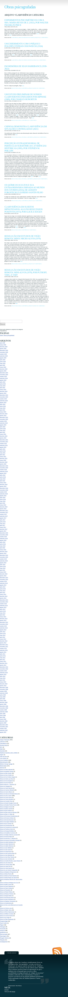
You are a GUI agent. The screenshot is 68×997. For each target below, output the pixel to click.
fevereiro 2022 (3, 436)
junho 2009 (3, 695)
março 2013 (3, 616)
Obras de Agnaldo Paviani (6, 771)
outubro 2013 (3, 603)
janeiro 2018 (3, 508)
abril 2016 (2, 547)
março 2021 (3, 456)
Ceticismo (23, 137)
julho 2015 (2, 564)
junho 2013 (3, 611)
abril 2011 (2, 659)
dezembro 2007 (4, 724)
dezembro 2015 (4, 555)
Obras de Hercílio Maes (6, 836)
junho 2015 (3, 566)
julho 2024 (2, 382)
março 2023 (3, 412)
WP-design (12, 991)
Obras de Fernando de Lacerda (8, 827)
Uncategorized (3, 941)
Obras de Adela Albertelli (6, 769)
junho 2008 (3, 715)
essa (17, 226)
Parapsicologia (4, 921)
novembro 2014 (4, 579)
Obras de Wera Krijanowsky (7, 912)
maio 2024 (2, 385)
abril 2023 (2, 410)
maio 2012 (2, 635)
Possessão (3, 928)
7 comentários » (32, 229)
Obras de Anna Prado (5, 782)
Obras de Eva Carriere (6, 823)
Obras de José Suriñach (6, 859)
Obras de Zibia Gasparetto (7, 919)
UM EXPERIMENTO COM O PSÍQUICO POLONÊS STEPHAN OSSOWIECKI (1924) (23, 44)
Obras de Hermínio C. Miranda (8, 838)
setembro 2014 (4, 583)
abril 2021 (2, 454)
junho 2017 (3, 521)
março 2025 (3, 367)
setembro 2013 (4, 605)
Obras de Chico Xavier (6, 795)
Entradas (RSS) (57, 950)
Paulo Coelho (3, 923)
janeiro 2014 (3, 598)
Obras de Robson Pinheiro (7, 893)
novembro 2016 (4, 534)
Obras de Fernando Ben (6, 825)
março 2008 (3, 719)
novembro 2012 (4, 624)
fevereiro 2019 (3, 484)
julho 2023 (2, 404)
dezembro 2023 (4, 395)
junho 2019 (3, 477)
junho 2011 (3, 656)
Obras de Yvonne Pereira (6, 915)
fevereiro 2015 (3, 574)
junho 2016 (3, 544)
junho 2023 (3, 406)
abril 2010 (2, 680)
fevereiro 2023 (3, 413)
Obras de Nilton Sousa (6, 884)
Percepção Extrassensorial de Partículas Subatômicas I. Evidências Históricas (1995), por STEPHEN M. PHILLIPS (25, 147)
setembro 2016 (4, 538)
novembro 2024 (4, 374)
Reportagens (3, 936)
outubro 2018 (3, 492)
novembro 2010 (4, 669)
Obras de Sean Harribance (7, 899)
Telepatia (2, 940)
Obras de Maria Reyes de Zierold (27, 37)
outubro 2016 (3, 536)
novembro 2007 (4, 726)
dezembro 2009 (4, 687)
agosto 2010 (3, 674)
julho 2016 (2, 542)
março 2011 (3, 661)
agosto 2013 (3, 607)
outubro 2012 (3, 626)
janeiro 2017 (3, 531)
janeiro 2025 (3, 371)
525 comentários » (38, 200)
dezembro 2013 (4, 600)
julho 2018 (2, 497)
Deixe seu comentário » (39, 88)
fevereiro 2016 (3, 551)
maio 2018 (2, 501)
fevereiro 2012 (3, 641)
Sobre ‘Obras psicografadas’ (7, 335)
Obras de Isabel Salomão (6, 844)
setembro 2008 (4, 711)
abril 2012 (2, 637)
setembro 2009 (4, 693)
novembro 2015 (4, 557)
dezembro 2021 (4, 439)
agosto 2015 (3, 562)
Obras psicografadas (20, 7)
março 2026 (3, 344)
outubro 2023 (3, 398)
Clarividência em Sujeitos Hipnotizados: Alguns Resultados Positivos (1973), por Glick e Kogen (23, 209)
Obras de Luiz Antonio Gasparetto (8, 870)
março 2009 (3, 700)
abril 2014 (2, 592)
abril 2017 (2, 525)
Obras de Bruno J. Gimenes (7, 784)
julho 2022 (2, 426)
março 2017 (3, 527)
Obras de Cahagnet (5, 786)
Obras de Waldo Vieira (6, 910)
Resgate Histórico (4, 938)
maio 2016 (2, 546)
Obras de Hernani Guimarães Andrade (10, 840)
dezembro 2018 (4, 488)
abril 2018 (2, 503)
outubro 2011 (3, 648)
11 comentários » (44, 37)
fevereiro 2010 (3, 683)
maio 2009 (2, 696)
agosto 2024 (3, 380)
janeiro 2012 (3, 642)
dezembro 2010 (4, 667)
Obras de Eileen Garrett (6, 808)
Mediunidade (3, 765)
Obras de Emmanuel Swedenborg (8, 816)
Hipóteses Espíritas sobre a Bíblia (8, 752)
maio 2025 (2, 363)
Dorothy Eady (3, 745)
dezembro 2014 (4, 577)
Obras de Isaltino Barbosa (6, 846)
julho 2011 (2, 654)
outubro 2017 (3, 514)
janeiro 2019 (3, 486)
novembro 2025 (4, 352)
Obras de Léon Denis (5, 862)
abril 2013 (2, 615)
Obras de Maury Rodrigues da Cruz (9, 882)
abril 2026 (2, 343)
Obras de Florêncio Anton (6, 829)
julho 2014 (2, 587)
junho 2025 (3, 361)
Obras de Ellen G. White (6, 814)
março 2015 (3, 572)
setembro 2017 (4, 516)
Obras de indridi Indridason (7, 842)
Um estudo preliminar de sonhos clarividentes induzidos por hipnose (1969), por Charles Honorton (25, 96)
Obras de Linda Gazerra (6, 868)
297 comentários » (43, 178)
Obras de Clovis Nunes (6, 797)
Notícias (2, 767)
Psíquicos (37, 37)
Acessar (6, 989)
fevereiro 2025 (3, 369)
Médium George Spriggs (6, 764)
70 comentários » (38, 263)
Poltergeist (2, 926)
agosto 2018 (3, 495)
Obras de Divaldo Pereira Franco (8, 805)
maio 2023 (2, 408)
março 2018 (3, 505)
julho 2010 (2, 676)
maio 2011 (2, 657)
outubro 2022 (3, 421)
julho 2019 (2, 475)
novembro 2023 (4, 397)
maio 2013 (2, 613)
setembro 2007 (4, 730)
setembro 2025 (4, 356)
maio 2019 (2, 479)
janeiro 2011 (3, 665)
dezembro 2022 (4, 417)
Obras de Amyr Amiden (6, 775)
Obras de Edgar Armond (6, 806)
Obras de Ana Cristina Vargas (7, 777)
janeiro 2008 (3, 723)
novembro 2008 (4, 708)
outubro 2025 (3, 354)
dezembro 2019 (4, 466)
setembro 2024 (4, 378)
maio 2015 (2, 568)
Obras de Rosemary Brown (7, 897)
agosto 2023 (3, 402)
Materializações (4, 762)
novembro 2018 (4, 490)
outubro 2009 (3, 691)
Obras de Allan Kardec (6, 773)
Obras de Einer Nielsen (6, 810)
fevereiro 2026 (3, 346)
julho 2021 (2, 449)
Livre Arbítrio (3, 758)
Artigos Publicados (16, 88)
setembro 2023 (4, 400)
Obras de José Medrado (6, 855)
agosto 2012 (3, 629)
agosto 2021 (3, 447)
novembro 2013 (4, 601)
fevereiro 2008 (3, 721)
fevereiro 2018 (3, 507)
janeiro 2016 (3, 553)
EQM (1, 749)
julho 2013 (2, 609)
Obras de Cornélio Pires (6, 801)
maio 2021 (2, 452)
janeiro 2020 (3, 464)
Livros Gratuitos (4, 760)
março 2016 (3, 549)
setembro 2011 (4, 650)
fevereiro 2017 (3, 529)
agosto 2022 (3, 425)
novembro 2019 (4, 467)
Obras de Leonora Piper (6, 864)
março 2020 (3, 460)
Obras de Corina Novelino (6, 799)
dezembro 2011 (4, 644)
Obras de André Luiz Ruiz (6, 779)
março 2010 (3, 682)
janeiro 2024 (3, 393)
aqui (38, 33)
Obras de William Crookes (6, 913)
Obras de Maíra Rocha (6, 874)
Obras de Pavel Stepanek (6, 886)
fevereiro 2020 (3, 462)
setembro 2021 (4, 445)
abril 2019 (2, 480)
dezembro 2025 (4, 350)
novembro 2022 (4, 419)
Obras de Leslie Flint (5, 866)
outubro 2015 (3, 559)
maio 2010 (2, 678)
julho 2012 (2, 631)
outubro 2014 (3, 581)
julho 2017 (2, 520)
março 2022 (3, 434)
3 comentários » (42, 60)
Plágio (1, 925)
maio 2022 (2, 430)
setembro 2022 (4, 423)
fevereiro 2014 (3, 596)
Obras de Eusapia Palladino (7, 821)
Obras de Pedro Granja (6, 888)
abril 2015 (2, 570)
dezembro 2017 (4, 510)
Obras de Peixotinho (5, 890)
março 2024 (3, 389)
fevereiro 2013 (3, 618)
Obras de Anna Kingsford (6, 780)
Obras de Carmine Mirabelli (7, 790)
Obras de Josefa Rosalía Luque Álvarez (10, 860)
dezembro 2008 (4, 706)
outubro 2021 (3, 443)
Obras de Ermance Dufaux (7, 818)
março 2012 (3, 639)
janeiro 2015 (3, 575)
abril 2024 (2, 387)
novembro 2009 (4, 689)
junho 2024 (3, 384)
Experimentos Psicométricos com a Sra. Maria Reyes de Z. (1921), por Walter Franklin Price (26, 22)
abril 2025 (2, 365)
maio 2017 (2, 523)
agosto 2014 (3, 585)
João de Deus (3, 756)
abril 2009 (2, 698)
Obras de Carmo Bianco (6, 792)
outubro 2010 (3, 670)
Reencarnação (4, 934)
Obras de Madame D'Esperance (8, 872)
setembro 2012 (4, 628)
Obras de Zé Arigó (4, 917)
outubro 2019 (3, 469)
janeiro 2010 (3, 685)
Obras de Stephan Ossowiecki (26, 60)
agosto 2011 (3, 652)
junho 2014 (3, 588)
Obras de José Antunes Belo (7, 853)
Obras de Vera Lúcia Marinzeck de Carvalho (11, 905)
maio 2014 (2, 590)
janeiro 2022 (3, 438)
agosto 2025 (3, 357)
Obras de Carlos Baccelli (6, 788)
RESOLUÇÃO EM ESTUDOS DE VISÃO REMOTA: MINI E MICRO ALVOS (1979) (22, 237)
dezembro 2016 (4, 533)
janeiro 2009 (3, 704)
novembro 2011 (4, 646)
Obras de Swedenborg (6, 903)
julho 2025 (2, 359)
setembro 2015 (4, 561)
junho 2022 (3, 428)
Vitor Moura (19, 985)
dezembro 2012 (4, 622)
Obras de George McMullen (7, 831)
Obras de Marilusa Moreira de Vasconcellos (11, 879)
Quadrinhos (3, 932)
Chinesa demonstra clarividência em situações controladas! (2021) (25, 127)
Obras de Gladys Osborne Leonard (9, 834)
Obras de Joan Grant (5, 849)
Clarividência (14, 37)
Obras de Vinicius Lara (6, 908)
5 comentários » (43, 137)
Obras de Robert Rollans (6, 892)
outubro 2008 (3, 710)
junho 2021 (3, 451)
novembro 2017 (4, 512)
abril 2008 (2, 717)
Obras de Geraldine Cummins (7, 833)
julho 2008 (2, 713)
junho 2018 (3, 499)
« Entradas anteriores (11, 953)
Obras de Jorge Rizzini (6, 851)
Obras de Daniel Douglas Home (8, 803)
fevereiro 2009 (3, 702)
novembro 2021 (4, 441)
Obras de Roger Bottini (6, 895)
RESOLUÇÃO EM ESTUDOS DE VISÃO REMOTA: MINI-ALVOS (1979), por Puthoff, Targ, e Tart (25, 272)
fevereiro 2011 (3, 663)
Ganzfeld (2, 751)
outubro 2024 (3, 376)
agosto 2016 (3, 540)
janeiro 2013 (3, 620)
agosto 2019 (3, 473)
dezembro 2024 (4, 372)
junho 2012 (3, 633)
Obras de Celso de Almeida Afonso (9, 793)
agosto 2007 (3, 732)
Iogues (1, 754)
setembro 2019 (4, 471)
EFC (1, 747)
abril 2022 (2, 432)
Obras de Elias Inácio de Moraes (8, 812)
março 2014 (3, 594)
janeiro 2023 (3, 415)
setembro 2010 (4, 672)
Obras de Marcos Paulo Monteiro (8, 875)
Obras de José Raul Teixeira (7, 857)
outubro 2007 (3, 728)
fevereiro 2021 (3, 458)
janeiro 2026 (3, 348)
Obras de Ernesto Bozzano (7, 820)
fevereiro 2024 (3, 391)
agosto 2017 (3, 518)
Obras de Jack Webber (6, 847)
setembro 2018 (4, 493)
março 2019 (3, 482)
